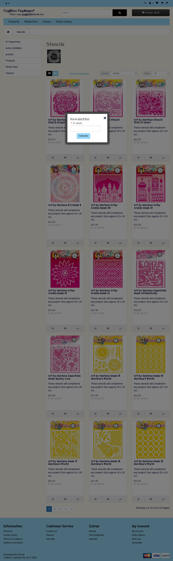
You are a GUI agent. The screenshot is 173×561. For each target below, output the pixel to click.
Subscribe (83, 136)
